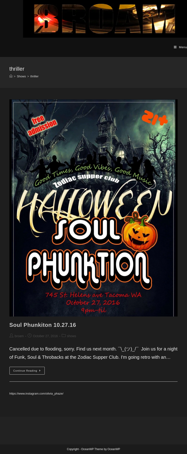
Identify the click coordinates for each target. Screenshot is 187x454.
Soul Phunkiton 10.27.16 (42, 325)
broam (19, 336)
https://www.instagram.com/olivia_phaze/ (36, 393)
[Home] (10, 76)
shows (71, 336)
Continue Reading (29, 372)
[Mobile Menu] (180, 47)
